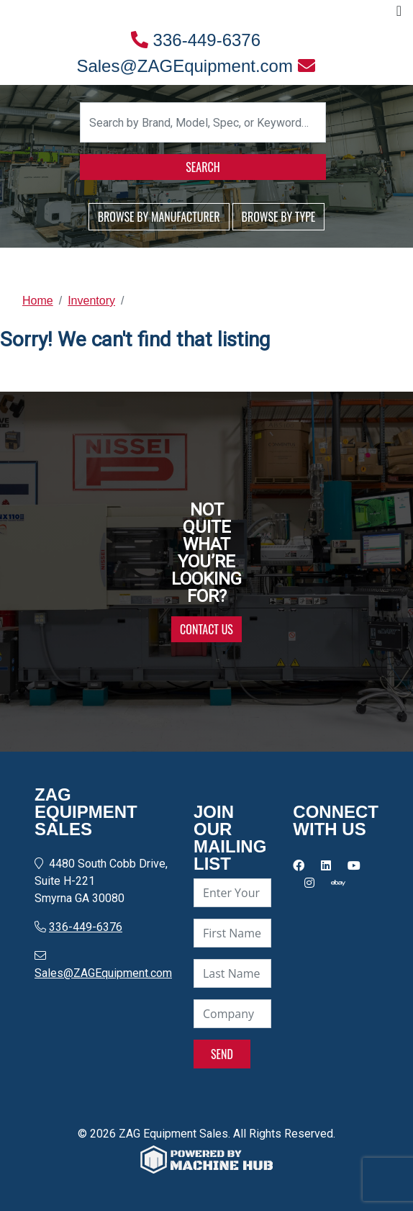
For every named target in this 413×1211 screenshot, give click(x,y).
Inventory (91, 300)
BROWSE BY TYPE (279, 216)
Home (37, 300)
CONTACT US (206, 629)
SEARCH (202, 167)
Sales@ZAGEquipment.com (195, 66)
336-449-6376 (195, 40)
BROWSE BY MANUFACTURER (159, 216)
